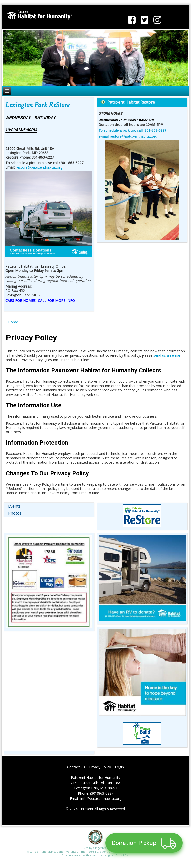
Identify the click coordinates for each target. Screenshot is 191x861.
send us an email (167, 356)
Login (119, 768)
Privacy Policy (100, 768)
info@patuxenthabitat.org (100, 799)
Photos (15, 514)
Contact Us (76, 768)
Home (13, 323)
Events (14, 507)
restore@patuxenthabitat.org (39, 168)
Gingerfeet (100, 849)
